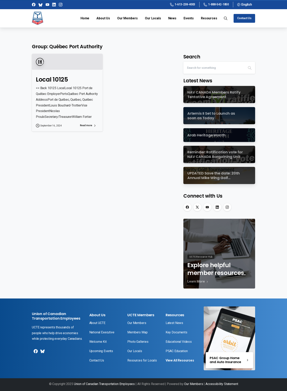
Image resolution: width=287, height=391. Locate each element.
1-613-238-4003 (182, 4)
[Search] (213, 68)
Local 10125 (52, 79)
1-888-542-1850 (216, 4)
